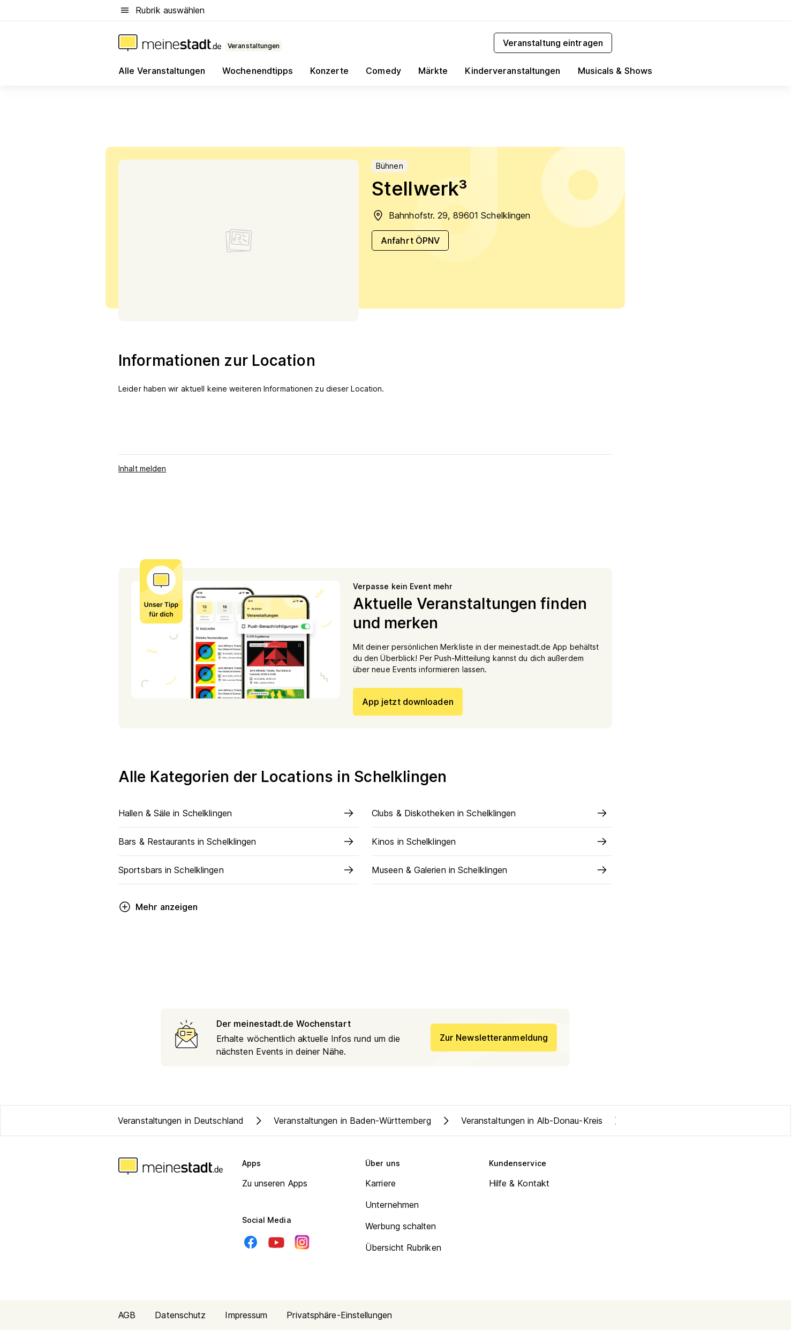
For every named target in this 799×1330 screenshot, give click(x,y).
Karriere (380, 1183)
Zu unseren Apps (275, 1183)
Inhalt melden (142, 468)
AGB (126, 1315)
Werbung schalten (400, 1226)
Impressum (246, 1315)
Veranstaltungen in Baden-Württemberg (341, 1120)
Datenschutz (180, 1315)
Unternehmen (392, 1204)
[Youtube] (276, 1242)
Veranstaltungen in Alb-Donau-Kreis (521, 1120)
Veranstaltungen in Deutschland (181, 1120)
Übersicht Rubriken (403, 1247)
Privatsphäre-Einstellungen (339, 1315)
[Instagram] (302, 1242)
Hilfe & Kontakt (519, 1183)
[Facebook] (250, 1242)
